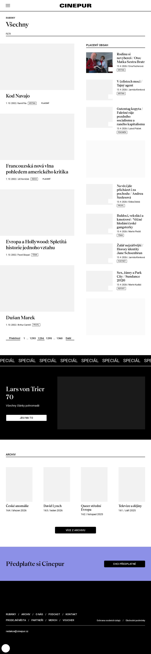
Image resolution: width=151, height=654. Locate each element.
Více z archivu (75, 519)
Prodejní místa (16, 609)
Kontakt (71, 603)
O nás (39, 603)
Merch (53, 609)
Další (68, 338)
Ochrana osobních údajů (108, 609)
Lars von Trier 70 (32, 387)
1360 (60, 338)
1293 (33, 338)
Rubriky (11, 603)
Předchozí (14, 338)
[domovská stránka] (75, 5)
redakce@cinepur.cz (17, 620)
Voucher (68, 609)
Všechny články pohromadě (23, 396)
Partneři (37, 609)
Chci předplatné (124, 552)
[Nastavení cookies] (5, 648)
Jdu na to (26, 408)
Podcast (54, 603)
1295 (49, 338)
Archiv (25, 603)
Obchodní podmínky (135, 609)
